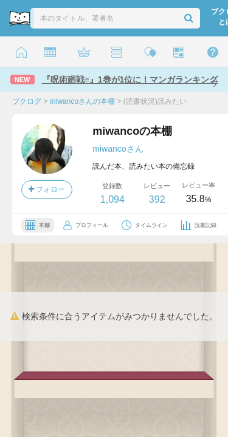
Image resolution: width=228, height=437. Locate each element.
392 (157, 199)
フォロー (47, 189)
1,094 (112, 199)
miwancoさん (117, 149)
